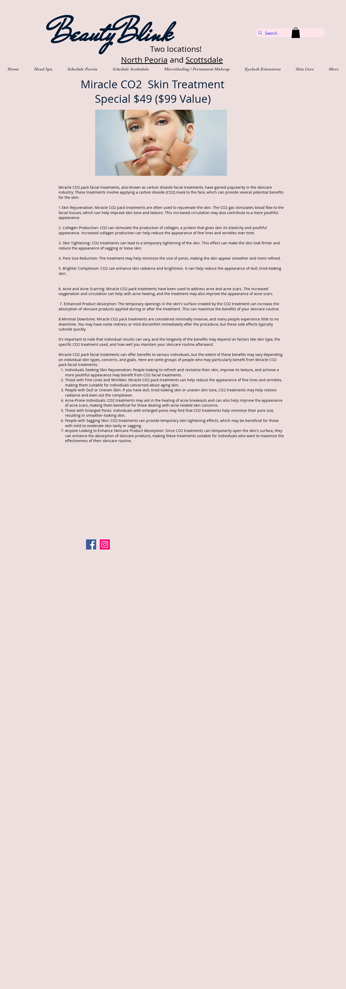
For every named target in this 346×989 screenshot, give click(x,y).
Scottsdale (204, 60)
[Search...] (289, 33)
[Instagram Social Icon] (105, 544)
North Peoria (144, 60)
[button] (295, 32)
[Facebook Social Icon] (91, 544)
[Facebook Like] (156, 544)
